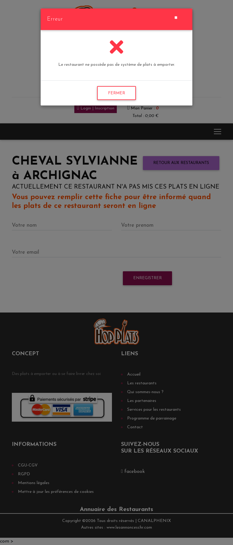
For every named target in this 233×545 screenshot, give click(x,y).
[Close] (176, 16)
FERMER (116, 93)
